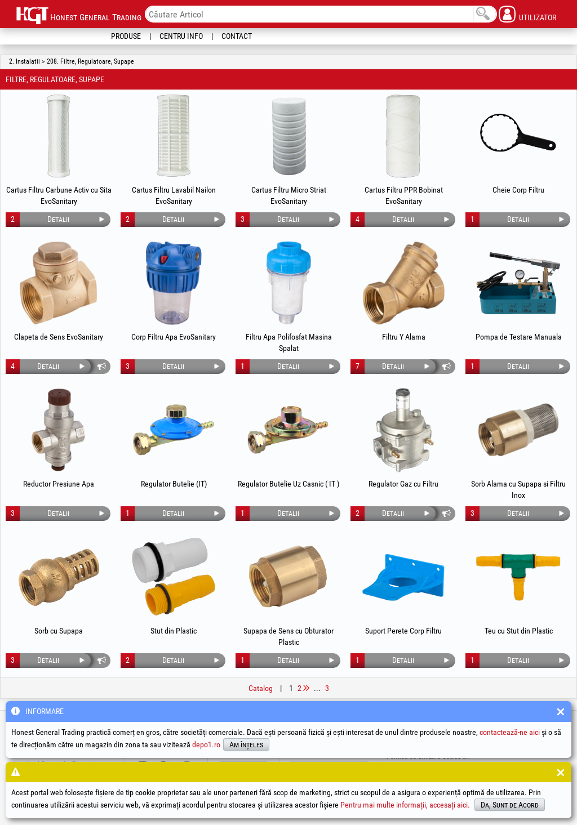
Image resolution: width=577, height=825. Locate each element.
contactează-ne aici (510, 732)
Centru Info (181, 36)
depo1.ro (206, 744)
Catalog (260, 688)
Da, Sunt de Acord (510, 804)
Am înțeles (246, 744)
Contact (236, 36)
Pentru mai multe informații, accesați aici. (405, 804)
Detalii (58, 219)
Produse (126, 36)
